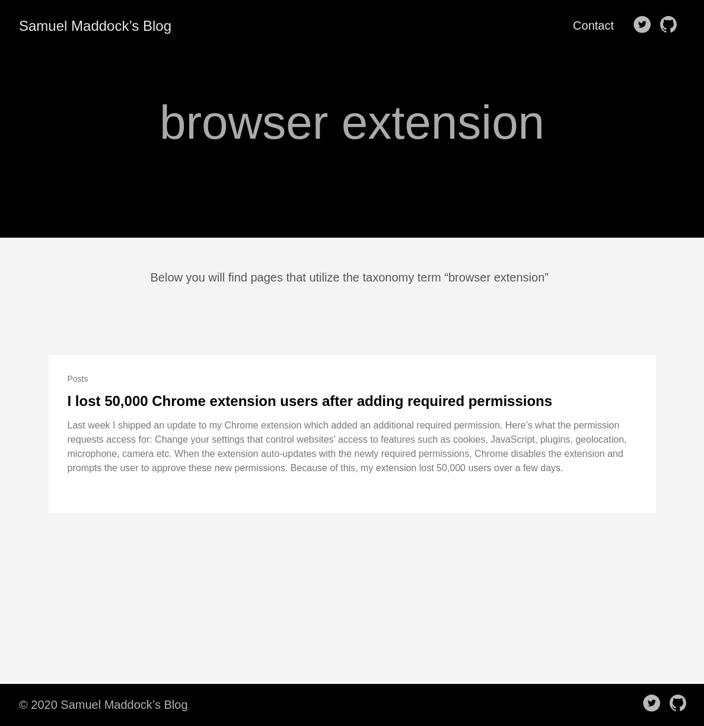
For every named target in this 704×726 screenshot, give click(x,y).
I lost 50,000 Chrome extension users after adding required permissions (310, 401)
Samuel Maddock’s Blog (95, 26)
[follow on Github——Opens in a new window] (671, 25)
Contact (593, 25)
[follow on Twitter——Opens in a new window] (645, 25)
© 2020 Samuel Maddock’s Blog (103, 704)
